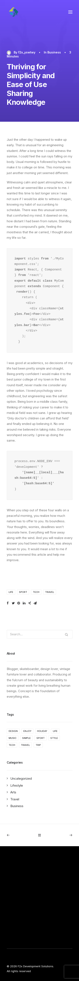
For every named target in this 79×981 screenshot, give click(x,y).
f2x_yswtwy (26, 52)
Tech (36, 592)
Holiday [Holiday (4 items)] (42, 731)
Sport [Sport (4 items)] (40, 738)
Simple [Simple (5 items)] (26, 738)
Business (54, 52)
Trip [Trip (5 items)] (38, 745)
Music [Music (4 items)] (12, 738)
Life (11, 592)
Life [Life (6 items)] (55, 731)
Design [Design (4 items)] (13, 731)
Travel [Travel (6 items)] (25, 745)
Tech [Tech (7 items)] (12, 745)
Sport (23, 592)
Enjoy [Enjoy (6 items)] (27, 731)
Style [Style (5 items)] (54, 738)
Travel (49, 592)
